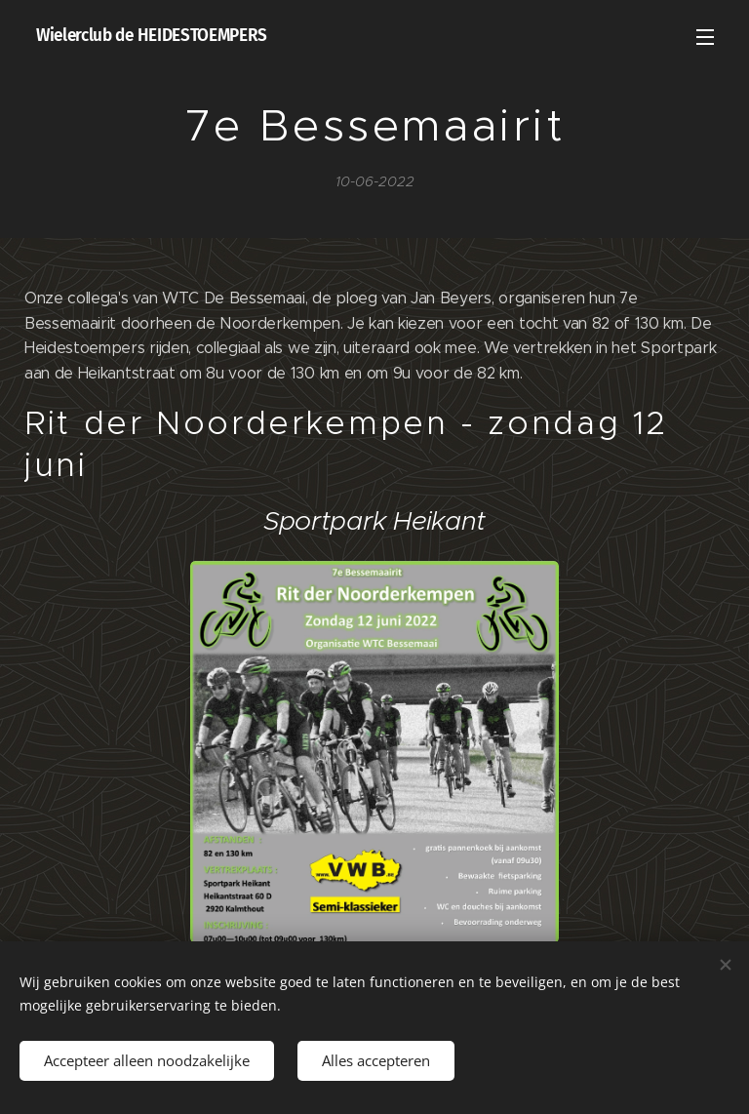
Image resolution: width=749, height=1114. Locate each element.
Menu (705, 37)
